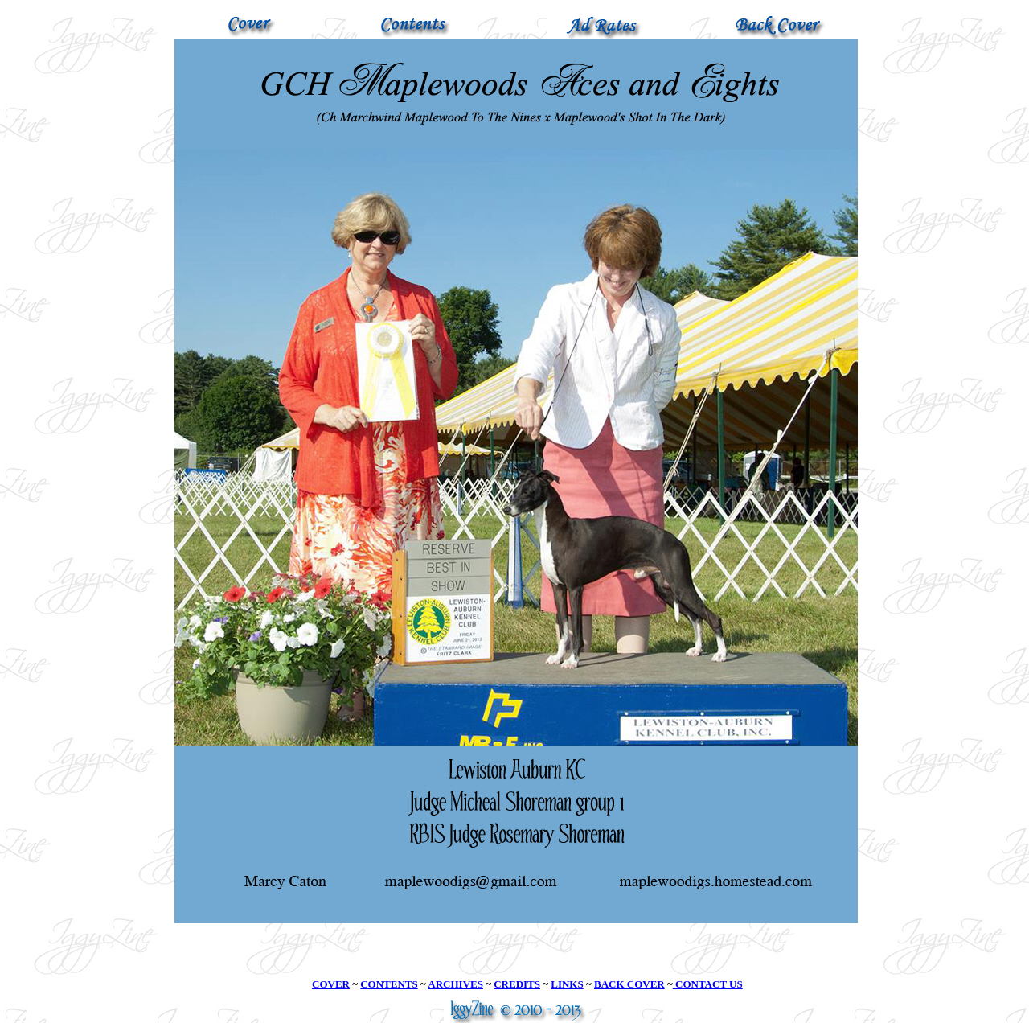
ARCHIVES (455, 984)
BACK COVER (629, 984)
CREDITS (517, 984)
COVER (331, 984)
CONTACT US (708, 984)
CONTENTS (389, 984)
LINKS (567, 984)
